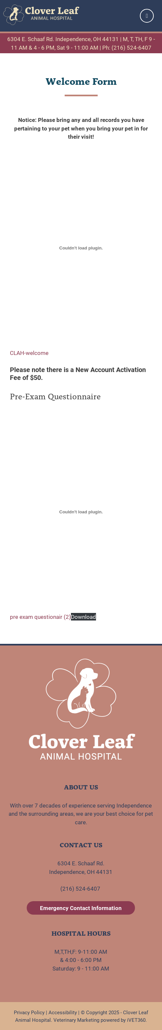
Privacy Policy (29, 1012)
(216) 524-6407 (81, 888)
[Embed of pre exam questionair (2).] (81, 511)
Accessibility (63, 1012)
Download (83, 616)
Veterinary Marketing (76, 1020)
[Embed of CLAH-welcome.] (81, 247)
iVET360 (136, 1020)
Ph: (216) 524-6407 (126, 47)
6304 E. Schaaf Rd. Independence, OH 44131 (63, 39)
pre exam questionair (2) (40, 616)
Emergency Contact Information (81, 908)
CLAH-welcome (29, 353)
